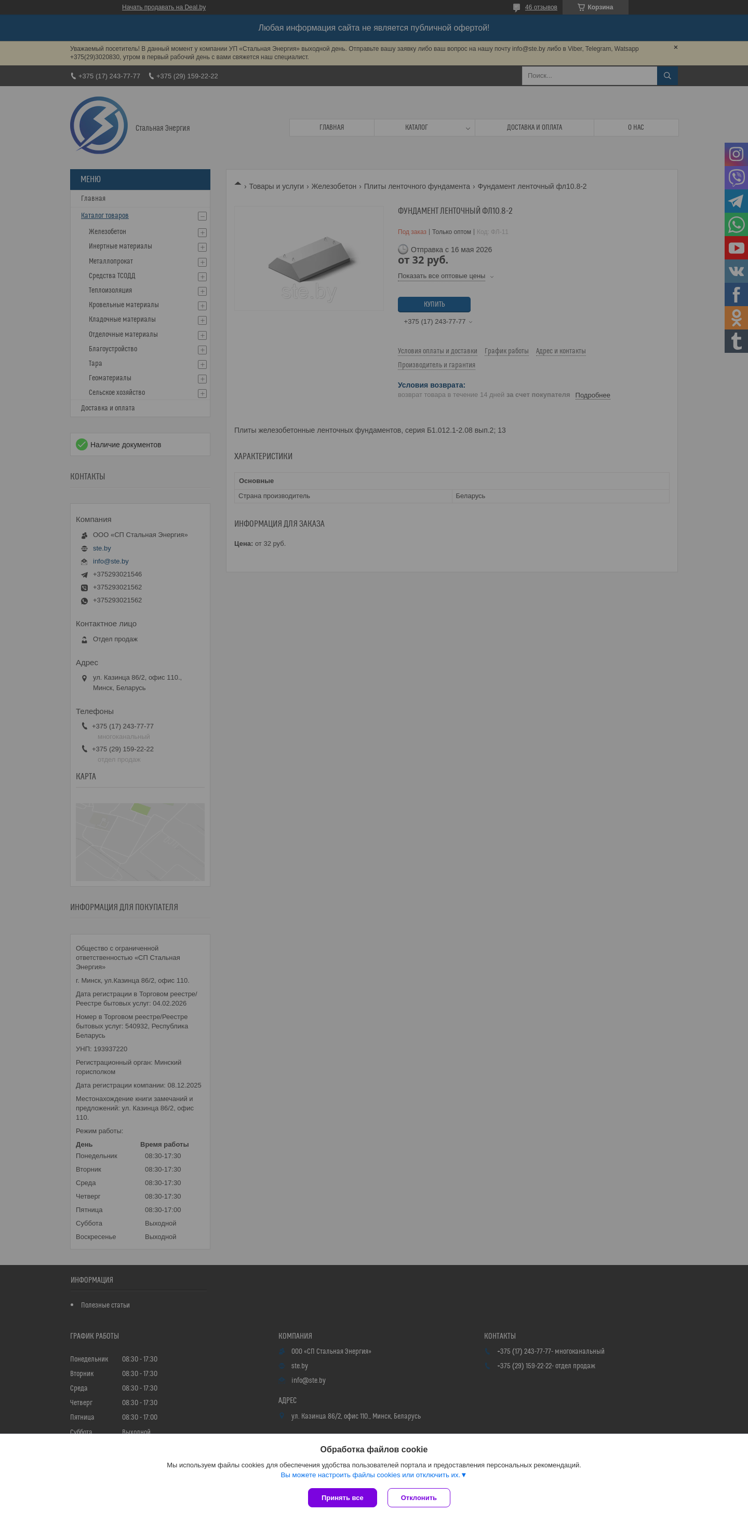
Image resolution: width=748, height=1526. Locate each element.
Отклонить (419, 1498)
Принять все (343, 1498)
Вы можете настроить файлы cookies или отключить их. (370, 1475)
